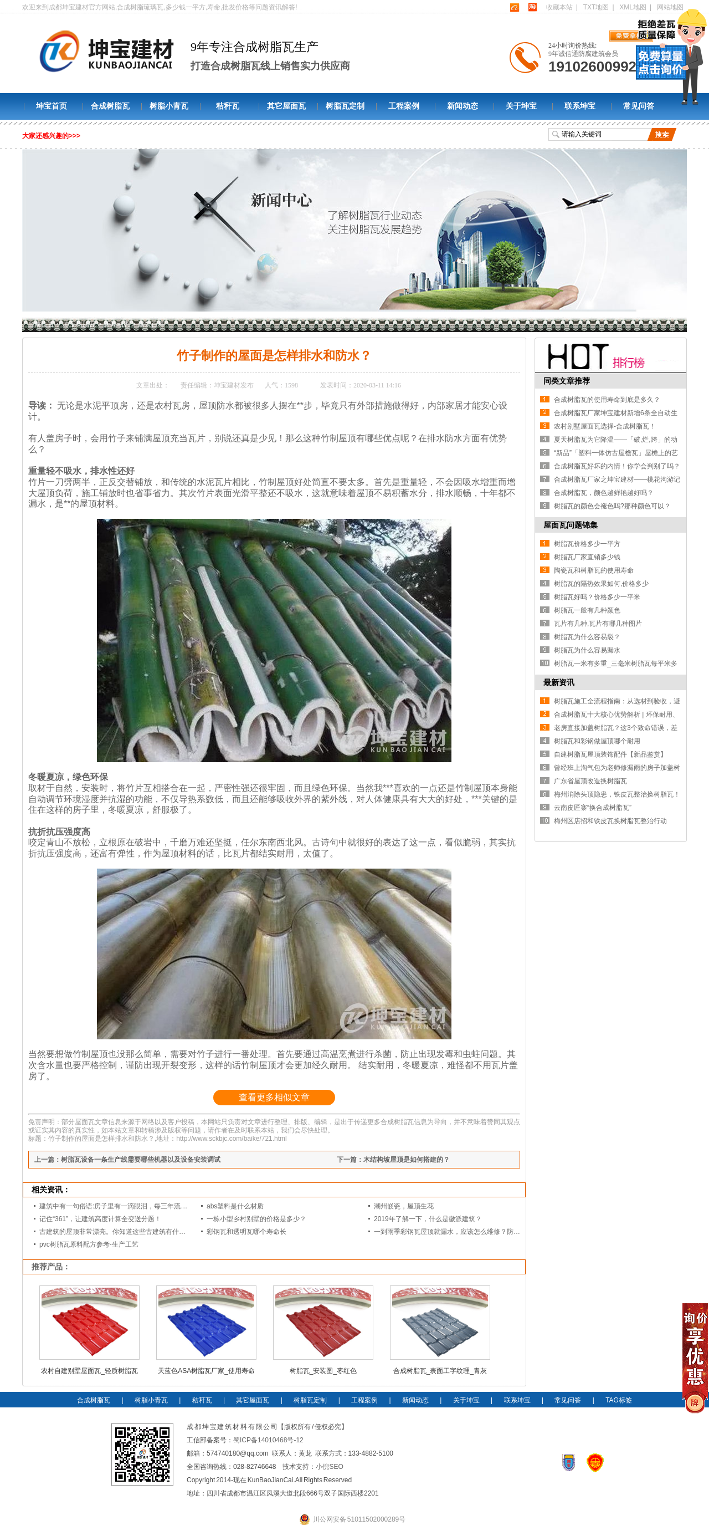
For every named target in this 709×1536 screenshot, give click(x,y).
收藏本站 (559, 7)
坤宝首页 (51, 106)
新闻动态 (462, 106)
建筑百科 (151, 324)
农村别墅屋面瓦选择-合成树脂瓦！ (605, 426)
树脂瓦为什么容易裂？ (587, 637)
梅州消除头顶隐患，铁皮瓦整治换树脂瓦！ (617, 794)
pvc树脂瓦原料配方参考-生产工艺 (88, 1244)
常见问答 (638, 106)
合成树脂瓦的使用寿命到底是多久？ (607, 400)
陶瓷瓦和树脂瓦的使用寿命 (594, 570)
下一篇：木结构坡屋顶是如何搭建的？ (393, 1160)
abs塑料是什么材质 (235, 1206)
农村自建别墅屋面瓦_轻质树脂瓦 (89, 1371)
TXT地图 (596, 7)
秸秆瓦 (227, 106)
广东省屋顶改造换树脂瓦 (590, 781)
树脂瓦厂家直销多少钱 (587, 557)
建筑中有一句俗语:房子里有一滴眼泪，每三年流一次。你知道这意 (136, 1206)
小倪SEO (329, 1467)
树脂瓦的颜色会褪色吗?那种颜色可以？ (612, 506)
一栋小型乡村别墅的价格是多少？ (256, 1219)
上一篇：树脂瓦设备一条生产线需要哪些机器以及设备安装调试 (127, 1160)
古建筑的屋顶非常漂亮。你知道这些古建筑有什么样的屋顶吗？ (132, 1232)
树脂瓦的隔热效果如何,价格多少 (601, 584)
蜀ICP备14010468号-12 (268, 1440)
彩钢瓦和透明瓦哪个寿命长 (246, 1232)
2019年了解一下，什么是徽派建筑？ (428, 1219)
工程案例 (403, 106)
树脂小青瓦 (169, 106)
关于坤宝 (521, 106)
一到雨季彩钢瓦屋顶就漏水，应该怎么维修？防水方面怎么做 (463, 1232)
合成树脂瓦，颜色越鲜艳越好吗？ (604, 493)
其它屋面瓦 (286, 106)
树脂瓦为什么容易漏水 (587, 650)
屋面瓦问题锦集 (570, 524)
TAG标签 (618, 1400)
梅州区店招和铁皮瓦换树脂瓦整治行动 (610, 821)
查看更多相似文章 (274, 1097)
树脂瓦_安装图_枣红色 (323, 1371)
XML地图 (632, 7)
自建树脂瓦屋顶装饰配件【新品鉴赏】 (610, 754)
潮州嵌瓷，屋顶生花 (404, 1206)
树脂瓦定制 (345, 106)
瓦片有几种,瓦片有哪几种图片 (598, 623)
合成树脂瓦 (110, 106)
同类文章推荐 (566, 380)
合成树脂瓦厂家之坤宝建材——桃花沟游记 (617, 479)
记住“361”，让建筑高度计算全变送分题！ (100, 1219)
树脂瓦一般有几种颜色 (587, 610)
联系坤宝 (579, 106)
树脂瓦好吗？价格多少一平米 (597, 597)
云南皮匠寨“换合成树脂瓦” (592, 808)
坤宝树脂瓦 (79, 324)
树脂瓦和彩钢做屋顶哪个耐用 (597, 741)
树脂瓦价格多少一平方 (587, 544)
